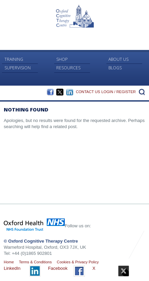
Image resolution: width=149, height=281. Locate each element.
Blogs (115, 68)
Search (141, 91)
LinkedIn (69, 92)
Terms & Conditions (35, 262)
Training (13, 59)
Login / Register (118, 92)
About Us (118, 59)
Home (9, 262)
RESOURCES (68, 68)
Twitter (59, 92)
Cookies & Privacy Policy (78, 262)
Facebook (50, 92)
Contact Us (88, 92)
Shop (62, 59)
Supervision (17, 68)
